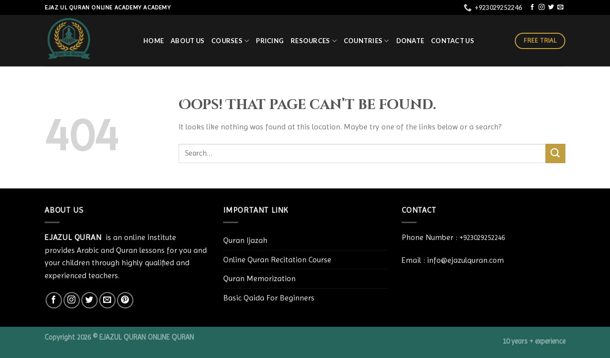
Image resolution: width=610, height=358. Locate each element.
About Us (187, 41)
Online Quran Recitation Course (277, 259)
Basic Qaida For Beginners (268, 297)
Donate (410, 41)
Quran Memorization (259, 278)
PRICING (270, 41)
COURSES (230, 41)
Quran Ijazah (245, 240)
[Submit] (555, 153)
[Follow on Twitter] (551, 7)
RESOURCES (314, 41)
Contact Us (452, 41)
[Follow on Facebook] (532, 7)
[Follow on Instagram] (542, 7)
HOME (153, 41)
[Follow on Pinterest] (125, 300)
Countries (366, 41)
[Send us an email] (560, 7)
